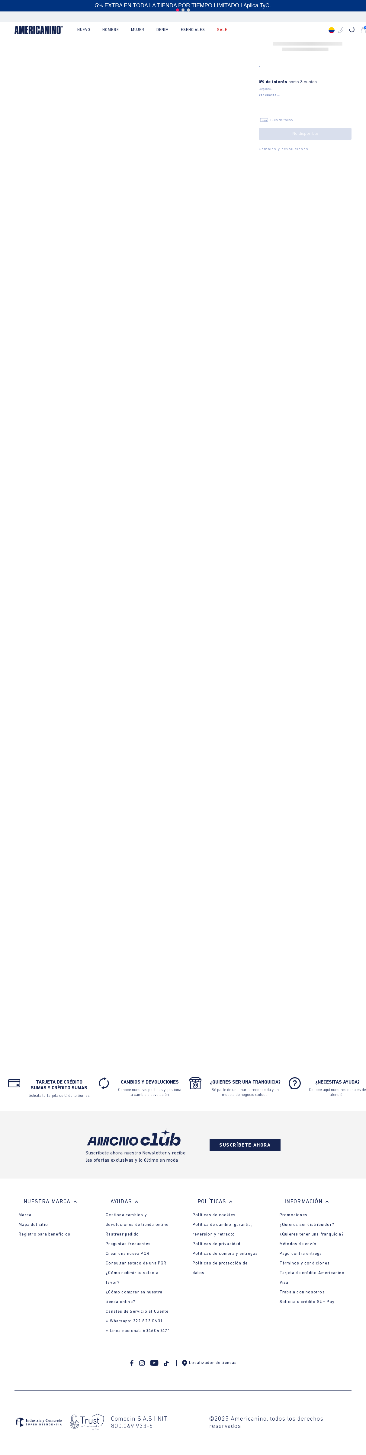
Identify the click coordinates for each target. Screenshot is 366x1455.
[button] (177, 9)
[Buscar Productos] (304, 30)
